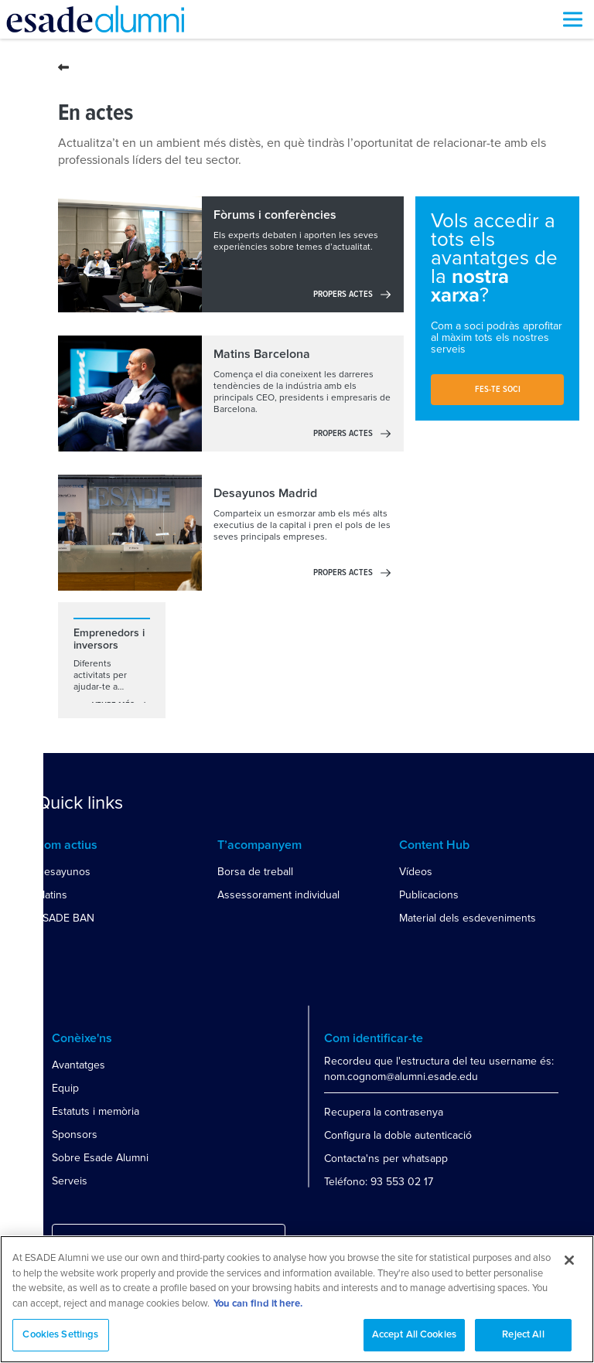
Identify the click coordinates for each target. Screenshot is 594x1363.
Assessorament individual (278, 894)
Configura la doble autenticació (398, 1135)
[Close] (569, 1260)
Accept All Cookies (414, 1335)
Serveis (69, 1181)
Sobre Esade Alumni (100, 1157)
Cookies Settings (60, 1335)
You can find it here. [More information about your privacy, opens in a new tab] (257, 1304)
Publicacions (429, 894)
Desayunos (63, 871)
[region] (297, 1299)
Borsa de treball (255, 871)
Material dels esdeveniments (467, 918)
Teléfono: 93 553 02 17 (378, 1181)
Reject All (523, 1335)
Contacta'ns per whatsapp (386, 1158)
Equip (65, 1088)
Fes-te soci (498, 389)
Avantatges (78, 1065)
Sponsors (74, 1134)
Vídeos (415, 871)
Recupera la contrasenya (383, 1112)
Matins (51, 894)
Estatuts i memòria (95, 1111)
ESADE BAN (65, 918)
